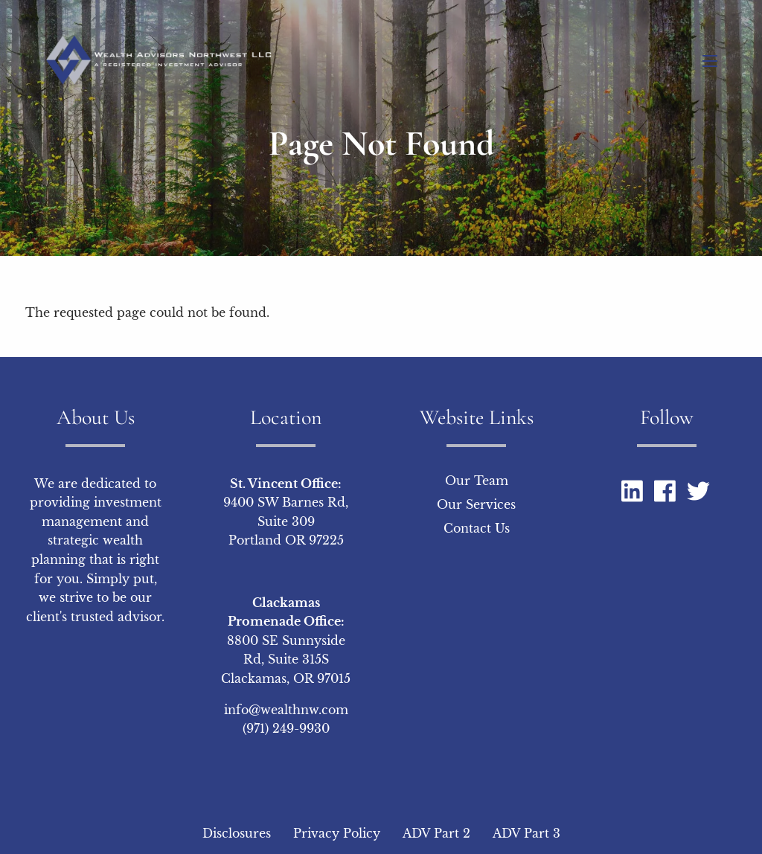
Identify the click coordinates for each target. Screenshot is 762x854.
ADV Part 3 (526, 833)
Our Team (476, 480)
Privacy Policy (336, 833)
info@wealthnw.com (286, 709)
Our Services (476, 504)
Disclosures (236, 833)
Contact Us (477, 528)
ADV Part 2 (436, 833)
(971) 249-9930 (286, 728)
